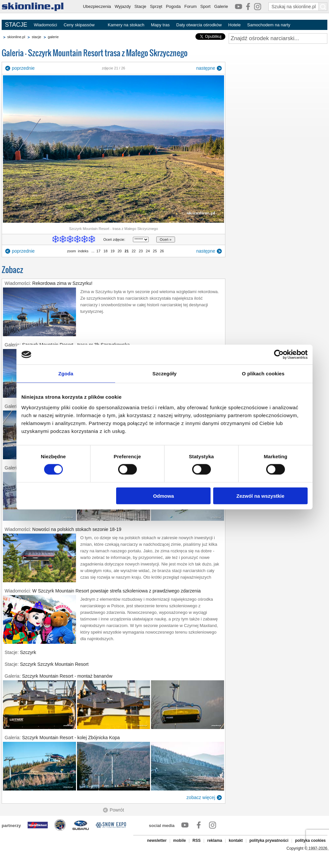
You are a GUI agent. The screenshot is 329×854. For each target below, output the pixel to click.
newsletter (156, 840)
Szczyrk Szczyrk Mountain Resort (54, 664)
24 (148, 251)
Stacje (140, 6)
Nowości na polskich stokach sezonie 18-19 (76, 529)
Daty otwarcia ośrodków (199, 24)
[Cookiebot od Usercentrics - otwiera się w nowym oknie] (279, 355)
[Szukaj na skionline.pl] (323, 6)
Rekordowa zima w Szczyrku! (62, 283)
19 (112, 251)
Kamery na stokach (126, 24)
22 (134, 251)
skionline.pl (16, 37)
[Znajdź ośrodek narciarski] (278, 38)
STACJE (16, 24)
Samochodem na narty (268, 24)
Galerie (221, 6)
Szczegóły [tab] (164, 373)
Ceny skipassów (78, 24)
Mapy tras (160, 24)
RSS (196, 840)
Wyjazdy (122, 6)
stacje (36, 37)
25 (155, 251)
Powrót (117, 810)
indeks (83, 251)
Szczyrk (28, 652)
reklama (214, 840)
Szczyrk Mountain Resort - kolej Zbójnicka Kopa (71, 737)
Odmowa (163, 495)
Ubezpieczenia (97, 6)
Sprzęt (156, 6)
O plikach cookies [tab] (263, 373)
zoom (71, 251)
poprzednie (23, 68)
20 (119, 251)
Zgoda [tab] (65, 373)
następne (205, 68)
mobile (179, 840)
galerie (53, 37)
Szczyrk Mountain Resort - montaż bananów (67, 676)
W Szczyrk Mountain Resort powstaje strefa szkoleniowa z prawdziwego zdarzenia (116, 590)
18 (105, 251)
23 (141, 251)
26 (162, 251)
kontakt (236, 840)
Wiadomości (45, 24)
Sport (205, 6)
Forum (190, 6)
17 (98, 251)
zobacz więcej (201, 797)
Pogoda (173, 6)
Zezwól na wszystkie (261, 495)
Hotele (234, 24)
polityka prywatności (269, 840)
